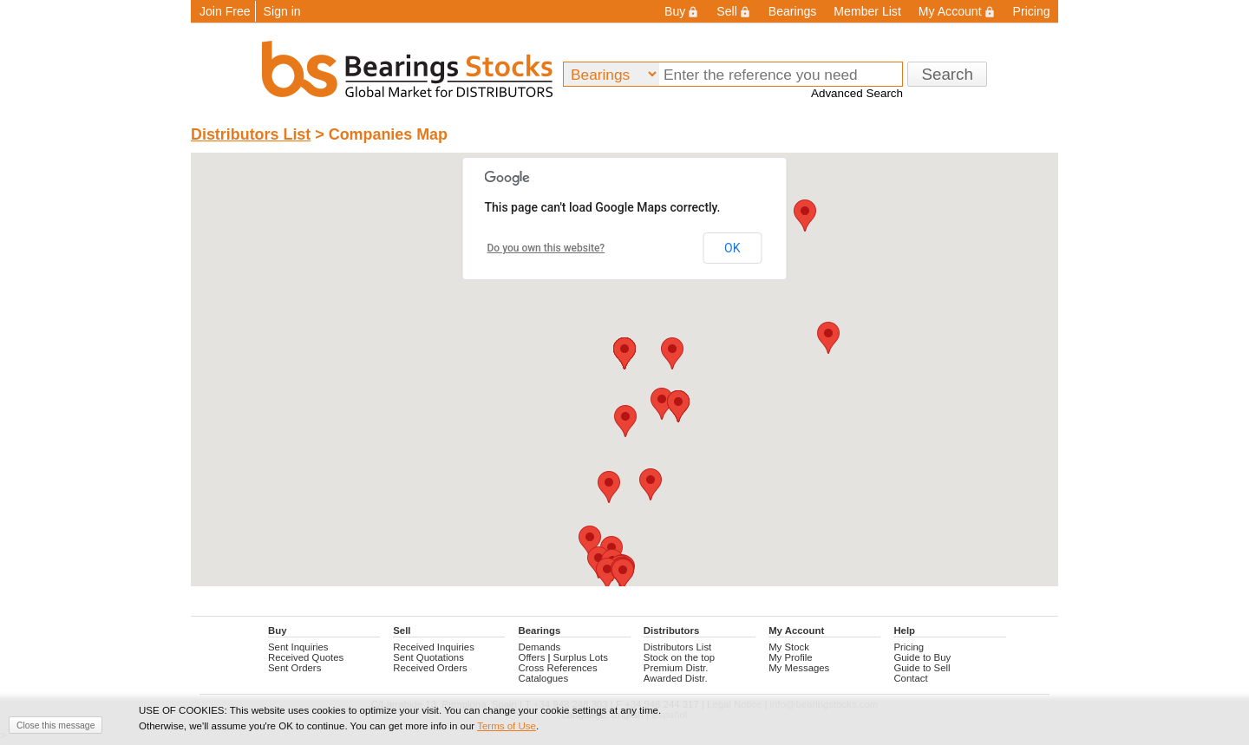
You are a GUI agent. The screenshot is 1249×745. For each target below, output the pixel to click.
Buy (681, 11)
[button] (625, 421)
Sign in (282, 11)
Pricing (1031, 11)
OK (732, 248)
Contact (910, 678)
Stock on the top (679, 657)
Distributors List (251, 134)
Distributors (671, 630)
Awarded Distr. (676, 678)
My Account (957, 11)
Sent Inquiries (298, 647)
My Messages (798, 668)
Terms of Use (506, 726)
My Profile (790, 657)
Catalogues (544, 678)
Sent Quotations (428, 657)
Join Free (225, 11)
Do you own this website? (546, 248)
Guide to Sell (921, 668)
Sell (733, 11)
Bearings (792, 11)
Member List (867, 11)
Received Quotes (305, 657)
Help (904, 630)
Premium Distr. (676, 668)
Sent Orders (294, 668)
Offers (532, 657)
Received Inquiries (433, 647)
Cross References (558, 668)
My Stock (788, 647)
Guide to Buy (922, 657)
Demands (540, 647)
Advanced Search (857, 93)
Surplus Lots (580, 657)
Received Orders (430, 668)
